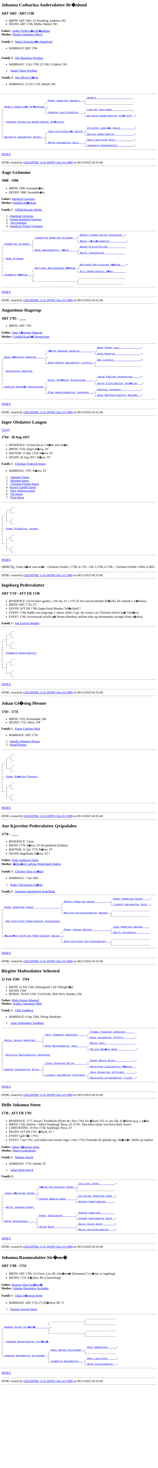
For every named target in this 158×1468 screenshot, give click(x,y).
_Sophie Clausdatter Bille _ (22, 1132)
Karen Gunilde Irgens (23, 506)
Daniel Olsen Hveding (23, 70)
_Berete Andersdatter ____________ (110, 138)
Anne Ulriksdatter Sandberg (27, 1079)
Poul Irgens (17, 517)
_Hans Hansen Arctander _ (66, 1428)
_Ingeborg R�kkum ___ (18, 285)
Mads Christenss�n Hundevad (33, 41)
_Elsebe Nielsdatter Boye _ (96, 1289)
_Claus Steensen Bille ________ (65, 1126)
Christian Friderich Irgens (30, 483)
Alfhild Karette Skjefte (28, 216)
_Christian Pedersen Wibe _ (96, 1262)
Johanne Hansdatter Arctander (31, 1361)
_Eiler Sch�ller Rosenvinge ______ (71, 397)
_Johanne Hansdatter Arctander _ (25, 1435)
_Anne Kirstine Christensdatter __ (86, 997)
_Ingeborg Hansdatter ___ (66, 1442)
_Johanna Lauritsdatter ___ (65, 115)
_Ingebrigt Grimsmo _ (17, 252)
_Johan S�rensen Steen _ (20, 1259)
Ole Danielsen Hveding (29, 58)
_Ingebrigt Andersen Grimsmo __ (55, 245)
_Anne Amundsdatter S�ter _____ (56, 259)
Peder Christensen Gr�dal (26, 932)
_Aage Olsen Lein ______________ (118, 361)
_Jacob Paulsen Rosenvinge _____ (118, 394)
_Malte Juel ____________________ (112, 1102)
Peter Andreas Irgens (22, 510)
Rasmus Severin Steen (23, 1382)
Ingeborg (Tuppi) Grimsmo (26, 232)
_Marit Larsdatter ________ (131, 987)
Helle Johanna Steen (20, 1276)
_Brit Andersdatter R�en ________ (102, 282)
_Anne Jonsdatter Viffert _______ (112, 1095)
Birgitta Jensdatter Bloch (27, 34)
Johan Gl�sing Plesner (22, 819)
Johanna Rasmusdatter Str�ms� (28, 1418)
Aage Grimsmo (15, 269)
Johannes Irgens (19, 496)
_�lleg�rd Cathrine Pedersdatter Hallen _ (33, 990)
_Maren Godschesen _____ (19, 1292)
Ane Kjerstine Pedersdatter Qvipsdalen (33, 973)
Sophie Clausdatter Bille (27, 1060)
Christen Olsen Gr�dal (29, 919)
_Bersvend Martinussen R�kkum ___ (102, 275)
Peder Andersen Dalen (25, 907)
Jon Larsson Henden (27, 652)
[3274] (5, 449)
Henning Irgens (19, 500)
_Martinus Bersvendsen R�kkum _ (56, 279)
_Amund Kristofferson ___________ (101, 255)
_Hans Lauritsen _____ (101, 1439)
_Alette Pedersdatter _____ (96, 1269)
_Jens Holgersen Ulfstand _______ (112, 1136)
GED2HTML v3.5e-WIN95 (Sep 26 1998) (48, 169)
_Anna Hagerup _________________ (118, 367)
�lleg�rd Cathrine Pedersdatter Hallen (37, 911)
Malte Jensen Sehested (25, 1056)
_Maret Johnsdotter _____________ (101, 262)
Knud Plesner (18, 783)
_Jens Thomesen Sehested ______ (65, 1092)
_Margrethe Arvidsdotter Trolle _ (112, 1142)
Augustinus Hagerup (19, 387)
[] (5, 596)
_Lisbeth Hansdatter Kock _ (131, 953)
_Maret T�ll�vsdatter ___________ (103, 249)
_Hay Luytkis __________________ (118, 374)
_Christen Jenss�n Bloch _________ (110, 131)
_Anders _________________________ (110, 98)
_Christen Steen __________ (96, 1249)
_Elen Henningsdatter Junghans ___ (70, 411)
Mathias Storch (24, 1222)
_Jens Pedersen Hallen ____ (131, 980)
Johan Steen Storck (21, 1235)
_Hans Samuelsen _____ (101, 1425)
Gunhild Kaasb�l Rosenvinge (31, 349)
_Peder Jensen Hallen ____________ (86, 983)
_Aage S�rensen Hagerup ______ (25, 371)
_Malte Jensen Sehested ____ (22, 1099)
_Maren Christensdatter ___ (96, 1302)
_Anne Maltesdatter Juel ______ (65, 1105)
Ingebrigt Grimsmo (23, 205)
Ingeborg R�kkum (24, 209)
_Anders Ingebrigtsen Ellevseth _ (101, 242)
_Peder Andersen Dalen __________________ (32, 957)
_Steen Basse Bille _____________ (112, 1122)
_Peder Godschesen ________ (57, 1286)
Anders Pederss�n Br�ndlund (31, 30)
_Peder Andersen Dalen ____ (131, 946)
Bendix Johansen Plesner (25, 780)
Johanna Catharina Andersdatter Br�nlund (35, 125)
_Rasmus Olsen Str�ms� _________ (27, 1402)
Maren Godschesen (24, 1215)
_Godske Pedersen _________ (96, 1282)
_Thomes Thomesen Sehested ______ (112, 1089)
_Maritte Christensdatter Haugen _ (86, 963)
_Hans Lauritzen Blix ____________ (110, 145)
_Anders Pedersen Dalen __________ (86, 950)
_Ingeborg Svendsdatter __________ (110, 152)
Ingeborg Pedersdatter (22, 687)
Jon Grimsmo (18, 229)
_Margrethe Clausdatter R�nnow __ (113, 1129)
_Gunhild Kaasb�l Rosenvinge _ (25, 404)
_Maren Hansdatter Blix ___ (65, 148)
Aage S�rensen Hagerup (27, 345)
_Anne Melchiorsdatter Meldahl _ (118, 414)
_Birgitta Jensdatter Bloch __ (24, 142)
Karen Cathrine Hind (27, 767)
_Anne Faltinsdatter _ (101, 1445)
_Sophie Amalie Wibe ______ (57, 1266)
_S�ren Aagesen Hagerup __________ (71, 364)
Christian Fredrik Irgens (24, 503)
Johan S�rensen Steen (26, 1212)
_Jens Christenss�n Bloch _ (66, 135)
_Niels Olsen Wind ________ (96, 1296)
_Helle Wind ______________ (57, 1299)
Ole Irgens (16, 513)
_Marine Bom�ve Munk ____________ (113, 1109)
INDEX (6, 161)
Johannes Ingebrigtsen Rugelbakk (35, 939)
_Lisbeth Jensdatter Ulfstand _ (65, 1139)
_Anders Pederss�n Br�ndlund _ (25, 108)
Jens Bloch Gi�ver (26, 77)
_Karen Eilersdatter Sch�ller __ (119, 401)
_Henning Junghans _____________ (118, 408)
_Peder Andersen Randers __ (65, 101)
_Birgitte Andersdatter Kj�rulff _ (110, 118)
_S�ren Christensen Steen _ (57, 1252)
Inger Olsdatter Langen (22, 553)
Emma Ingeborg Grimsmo (26, 226)
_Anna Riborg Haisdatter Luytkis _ (70, 377)
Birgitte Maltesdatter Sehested (28, 1115)
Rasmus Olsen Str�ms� (27, 1358)
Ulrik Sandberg (24, 1067)
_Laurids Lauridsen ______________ (110, 111)
